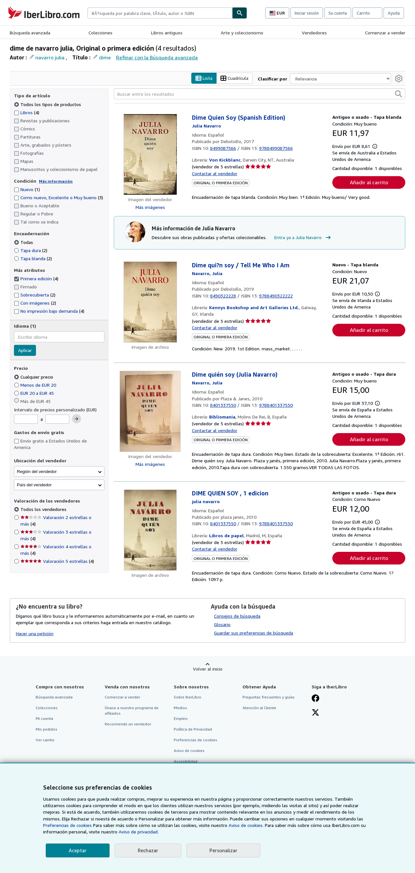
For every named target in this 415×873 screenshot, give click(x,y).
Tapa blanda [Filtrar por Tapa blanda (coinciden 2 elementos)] (33, 258)
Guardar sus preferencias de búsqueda (253, 633)
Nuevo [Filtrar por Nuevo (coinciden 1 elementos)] (27, 189)
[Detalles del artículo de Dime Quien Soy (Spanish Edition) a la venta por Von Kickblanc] (150, 154)
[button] (398, 94)
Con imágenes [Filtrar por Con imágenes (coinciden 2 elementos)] (35, 303)
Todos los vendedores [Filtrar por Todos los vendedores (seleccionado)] (44, 509)
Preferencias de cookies (67, 825)
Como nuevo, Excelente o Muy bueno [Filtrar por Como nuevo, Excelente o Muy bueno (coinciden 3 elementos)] (58, 197)
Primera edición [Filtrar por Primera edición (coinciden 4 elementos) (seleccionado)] (36, 279)
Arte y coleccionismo (242, 32)
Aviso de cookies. (246, 825)
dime (105, 57)
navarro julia (50, 57)
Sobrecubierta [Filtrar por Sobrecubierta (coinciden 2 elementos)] (34, 295)
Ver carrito (45, 740)
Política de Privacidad (193, 729)
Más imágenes (150, 207)
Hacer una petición (34, 634)
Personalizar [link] (223, 850)
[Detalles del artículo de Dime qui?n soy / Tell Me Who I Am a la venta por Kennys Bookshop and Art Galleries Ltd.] (150, 302)
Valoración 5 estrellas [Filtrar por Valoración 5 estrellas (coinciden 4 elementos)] (57, 561)
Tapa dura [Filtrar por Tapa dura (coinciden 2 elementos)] (30, 250)
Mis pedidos (46, 729)
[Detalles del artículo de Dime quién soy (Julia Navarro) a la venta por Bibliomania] (150, 411)
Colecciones (101, 32)
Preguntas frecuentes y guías (269, 697)
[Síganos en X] (315, 713)
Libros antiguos (167, 32)
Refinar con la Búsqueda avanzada (157, 57)
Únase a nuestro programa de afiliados (132, 710)
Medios (180, 707)
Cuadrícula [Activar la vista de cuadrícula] (234, 78)
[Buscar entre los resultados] (259, 94)
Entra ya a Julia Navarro (303, 237)
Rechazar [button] (148, 850)
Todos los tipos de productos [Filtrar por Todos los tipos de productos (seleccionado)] (48, 104)
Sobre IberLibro (187, 697)
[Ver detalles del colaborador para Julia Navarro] (206, 125)
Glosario (222, 624)
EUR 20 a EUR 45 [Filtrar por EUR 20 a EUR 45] (34, 393)
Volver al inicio (207, 669)
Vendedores (314, 32)
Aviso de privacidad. (139, 831)
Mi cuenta (44, 718)
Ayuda (394, 13)
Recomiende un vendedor (128, 724)
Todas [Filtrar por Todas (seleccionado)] (24, 242)
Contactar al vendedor (214, 173)
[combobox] (160, 12)
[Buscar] (239, 12)
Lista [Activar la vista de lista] (204, 78)
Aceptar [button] (78, 850)
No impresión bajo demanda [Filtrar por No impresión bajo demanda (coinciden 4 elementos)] (49, 311)
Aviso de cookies (189, 750)
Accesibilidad (185, 761)
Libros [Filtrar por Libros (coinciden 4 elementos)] (26, 112)
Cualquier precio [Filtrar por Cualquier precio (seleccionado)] (34, 377)
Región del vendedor (37, 471)
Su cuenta (337, 13)
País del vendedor (34, 484)
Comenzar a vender (385, 32)
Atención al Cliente (259, 707)
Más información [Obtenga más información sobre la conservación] (56, 181)
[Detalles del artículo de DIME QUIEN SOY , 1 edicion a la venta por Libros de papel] (150, 530)
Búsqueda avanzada (30, 32)
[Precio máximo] (57, 419)
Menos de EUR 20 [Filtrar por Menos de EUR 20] (35, 385)
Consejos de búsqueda (237, 616)
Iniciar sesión (307, 13)
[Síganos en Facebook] (315, 699)
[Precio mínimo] (26, 419)
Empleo (181, 718)
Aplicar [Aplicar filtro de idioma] (25, 350)
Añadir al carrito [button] (369, 182)
